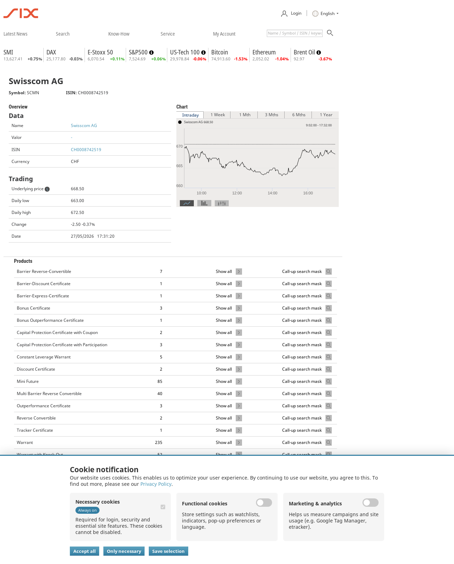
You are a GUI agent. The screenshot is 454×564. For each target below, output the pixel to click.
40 (160, 393)
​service (168, 33)
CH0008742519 (86, 150)
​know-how (119, 33)
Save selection (168, 551)
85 (160, 381)
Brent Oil (305, 52)
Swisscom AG (84, 125)
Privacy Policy (155, 484)
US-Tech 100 (185, 52)
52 (160, 455)
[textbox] (295, 33)
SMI (8, 52)
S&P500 (139, 52)
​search (62, 33)
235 (158, 442)
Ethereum (264, 52)
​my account (224, 33)
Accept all (84, 551)
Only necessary (124, 551)
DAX (51, 52)
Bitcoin (219, 52)
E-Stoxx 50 (100, 52)
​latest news (15, 33)
